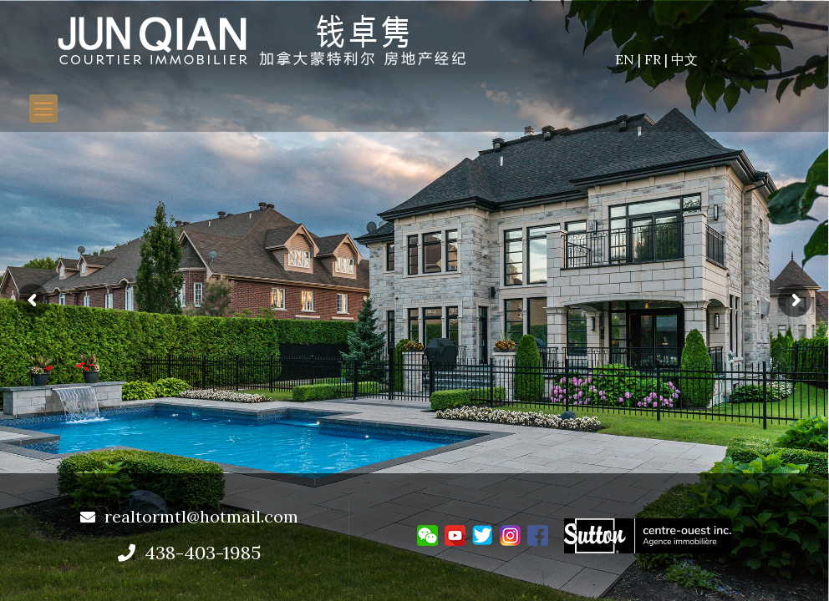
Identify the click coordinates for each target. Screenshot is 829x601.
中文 (684, 59)
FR (654, 59)
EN (626, 59)
